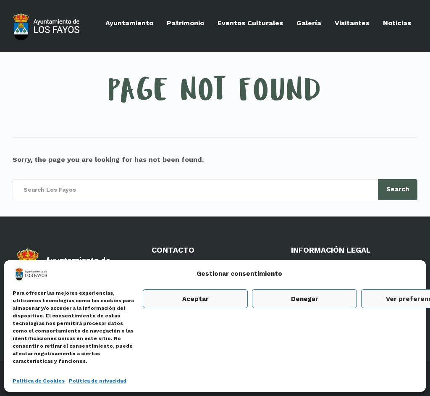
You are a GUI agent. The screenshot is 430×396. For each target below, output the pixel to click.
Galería (308, 23)
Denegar (304, 299)
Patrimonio (185, 23)
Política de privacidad (97, 381)
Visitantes (352, 23)
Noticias (397, 23)
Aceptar (195, 299)
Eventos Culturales (250, 23)
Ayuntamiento (129, 23)
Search (397, 189)
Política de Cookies (39, 381)
